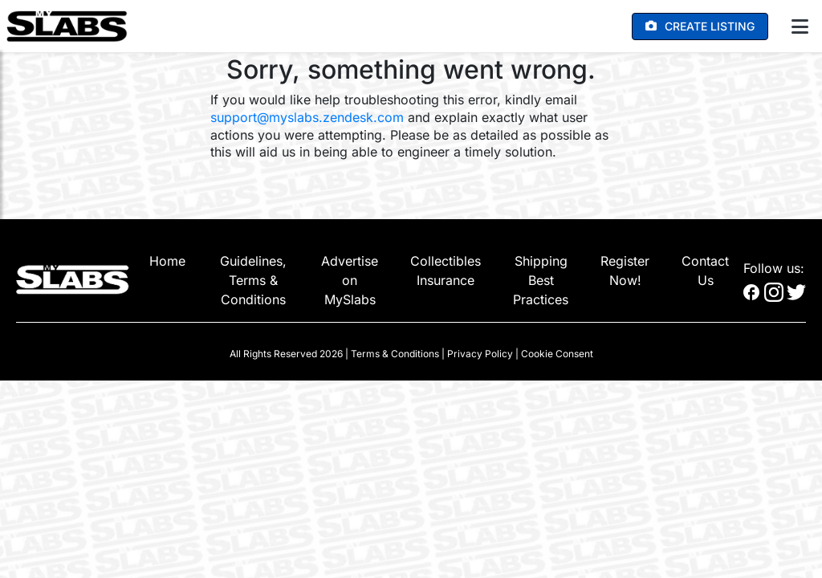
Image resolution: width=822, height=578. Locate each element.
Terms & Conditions (395, 354)
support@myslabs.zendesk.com (307, 117)
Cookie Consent (557, 354)
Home (167, 261)
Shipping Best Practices (540, 280)
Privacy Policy (480, 354)
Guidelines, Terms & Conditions (253, 280)
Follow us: (773, 268)
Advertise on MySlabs (349, 280)
